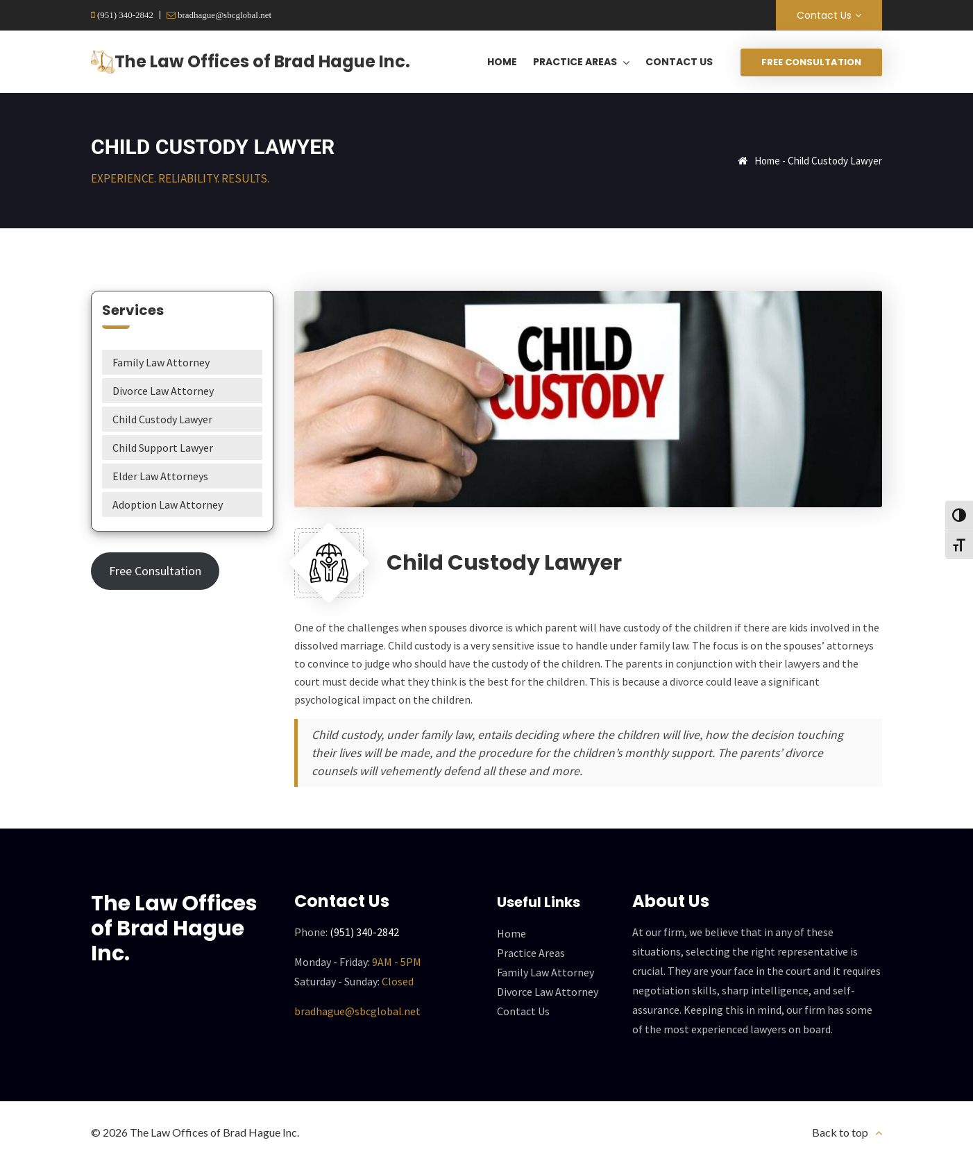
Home (767, 160)
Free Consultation (811, 62)
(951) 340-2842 (124, 14)
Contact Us (824, 15)
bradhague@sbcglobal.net (223, 14)
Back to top (840, 1132)
